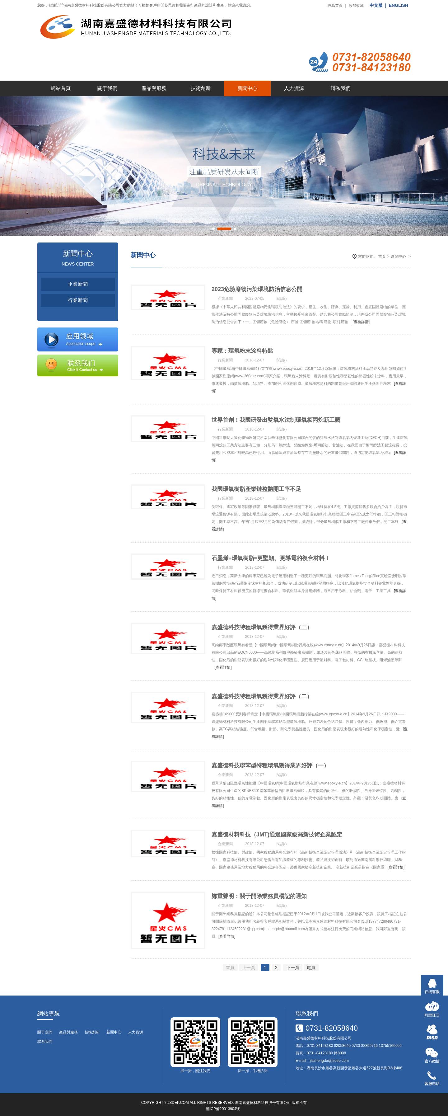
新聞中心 (247, 56)
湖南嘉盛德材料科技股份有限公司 (263, 1095)
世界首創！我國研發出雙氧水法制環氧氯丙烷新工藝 (276, 399)
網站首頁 (61, 56)
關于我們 (107, 56)
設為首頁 (335, 5)
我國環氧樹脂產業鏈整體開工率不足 (256, 470)
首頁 (382, 224)
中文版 (376, 5)
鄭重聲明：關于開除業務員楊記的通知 (259, 896)
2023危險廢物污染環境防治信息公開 (257, 257)
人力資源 (294, 56)
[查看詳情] (361, 290)
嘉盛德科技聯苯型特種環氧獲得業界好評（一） (270, 754)
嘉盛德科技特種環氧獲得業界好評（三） (262, 612)
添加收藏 (356, 5)
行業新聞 (78, 268)
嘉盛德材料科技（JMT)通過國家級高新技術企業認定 (277, 825)
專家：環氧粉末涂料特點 (242, 328)
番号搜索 (7, 1113)
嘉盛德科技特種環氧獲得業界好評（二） (262, 683)
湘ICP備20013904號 (223, 1101)
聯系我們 (341, 56)
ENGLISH (398, 5)
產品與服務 (154, 56)
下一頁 (292, 960)
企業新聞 (78, 252)
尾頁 (311, 960)
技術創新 (201, 56)
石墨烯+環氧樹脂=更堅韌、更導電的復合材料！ (271, 541)
